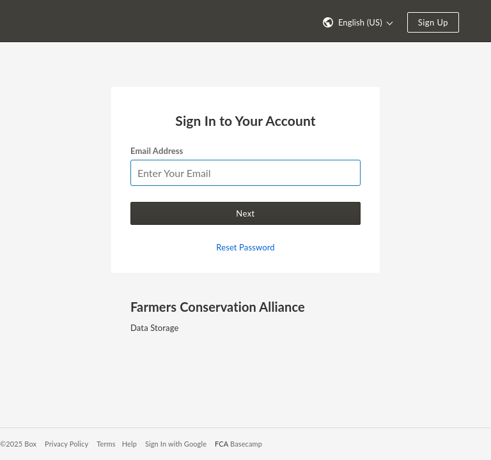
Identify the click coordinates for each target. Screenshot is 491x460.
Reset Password (245, 247)
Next (245, 213)
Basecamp (246, 444)
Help (129, 444)
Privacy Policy (66, 444)
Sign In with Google (176, 444)
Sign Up (433, 22)
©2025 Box (18, 444)
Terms (106, 444)
